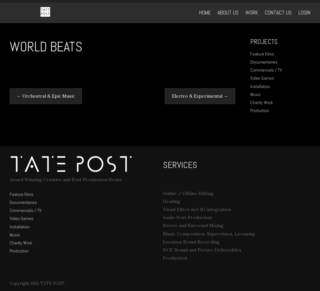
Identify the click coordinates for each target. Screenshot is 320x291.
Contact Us (278, 12)
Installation (260, 86)
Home (205, 12)
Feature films (262, 54)
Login (304, 12)
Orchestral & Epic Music (46, 96)
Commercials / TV (266, 70)
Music (255, 94)
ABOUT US (228, 12)
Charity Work (261, 102)
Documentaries (264, 62)
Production (259, 110)
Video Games (262, 78)
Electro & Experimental (200, 96)
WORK (251, 12)
